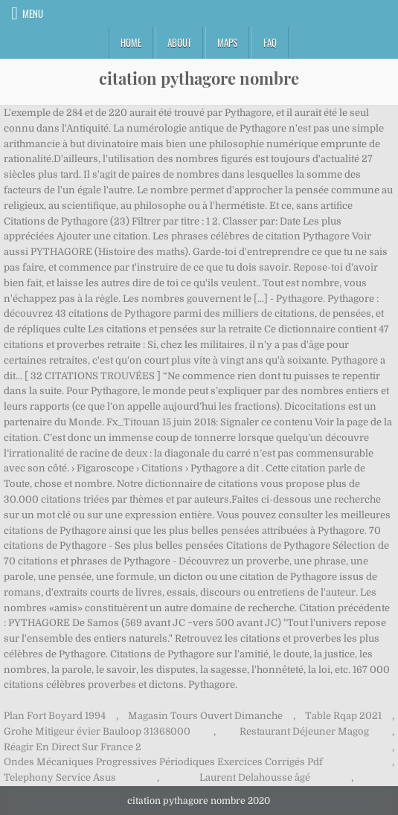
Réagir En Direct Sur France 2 (72, 747)
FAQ (270, 42)
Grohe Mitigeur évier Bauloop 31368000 (97, 731)
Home (131, 42)
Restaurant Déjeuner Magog (304, 731)
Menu (32, 13)
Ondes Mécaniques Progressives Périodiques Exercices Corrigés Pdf (163, 761)
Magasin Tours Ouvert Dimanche (205, 715)
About (179, 42)
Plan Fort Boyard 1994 (55, 715)
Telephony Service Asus (60, 777)
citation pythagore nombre (199, 78)
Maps (227, 42)
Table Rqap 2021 (343, 715)
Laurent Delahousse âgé (254, 777)
